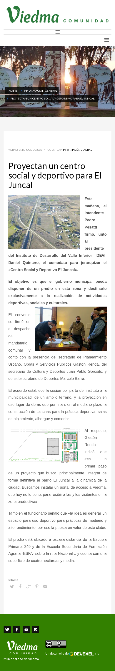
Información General (77, 149)
